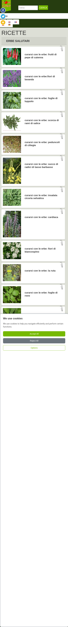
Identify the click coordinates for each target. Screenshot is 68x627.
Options (34, 348)
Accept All (34, 334)
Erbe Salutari (18, 41)
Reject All (34, 341)
